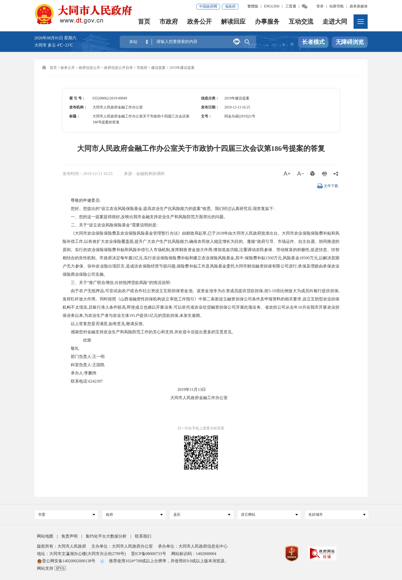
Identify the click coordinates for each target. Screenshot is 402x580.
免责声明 (69, 536)
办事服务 (267, 22)
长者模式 (313, 42)
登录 (320, 6)
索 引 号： (77, 98)
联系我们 (143, 536)
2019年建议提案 (182, 68)
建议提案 (158, 68)
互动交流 (301, 22)
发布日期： (210, 107)
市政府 (168, 22)
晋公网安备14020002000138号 (66, 561)
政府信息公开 (89, 68)
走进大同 (335, 22)
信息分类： (210, 98)
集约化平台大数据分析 (106, 536)
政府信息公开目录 (118, 68)
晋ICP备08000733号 (148, 553)
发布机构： (78, 107)
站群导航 (336, 6)
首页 (144, 22)
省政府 (230, 6)
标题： (74, 116)
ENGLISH (271, 6)
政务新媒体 (359, 6)
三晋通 (290, 6)
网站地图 (45, 536)
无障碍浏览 (350, 42)
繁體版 (252, 6)
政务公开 (199, 22)
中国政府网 (208, 6)
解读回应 (233, 22)
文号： (206, 116)
